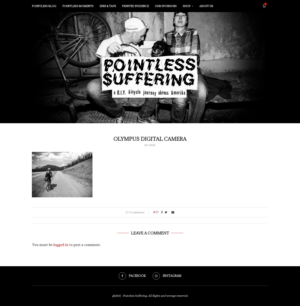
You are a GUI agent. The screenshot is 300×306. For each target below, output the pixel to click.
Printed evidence (135, 6)
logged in (60, 245)
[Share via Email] (172, 212)
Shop (187, 6)
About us (206, 6)
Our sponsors (166, 6)
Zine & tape (108, 6)
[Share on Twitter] (166, 212)
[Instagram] (167, 276)
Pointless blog (44, 6)
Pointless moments (77, 6)
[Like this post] (157, 212)
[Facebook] (132, 276)
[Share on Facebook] (162, 212)
